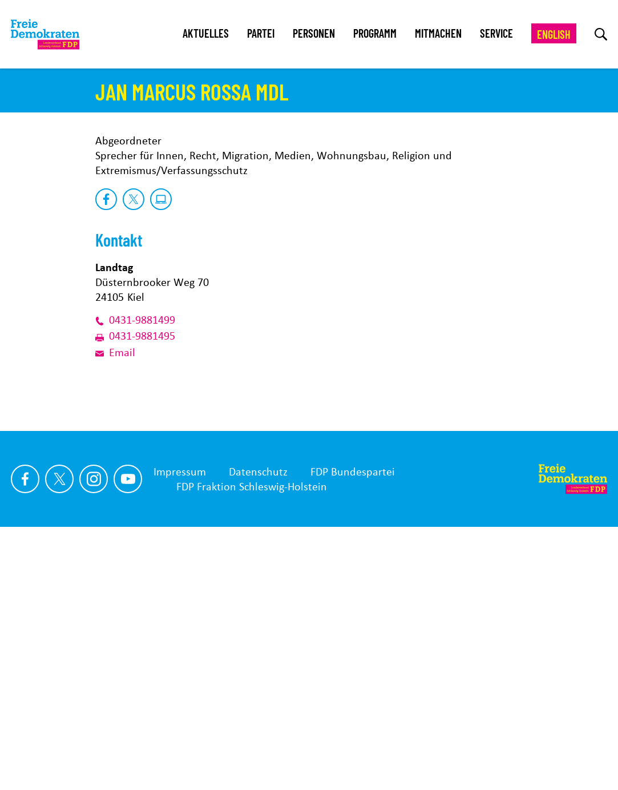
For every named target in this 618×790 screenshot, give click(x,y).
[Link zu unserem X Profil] (59, 736)
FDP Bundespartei (352, 729)
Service (496, 33)
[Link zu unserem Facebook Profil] (25, 736)
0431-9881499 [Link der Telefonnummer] (142, 577)
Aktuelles (206, 33)
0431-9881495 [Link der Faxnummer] (142, 593)
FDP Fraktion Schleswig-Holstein (251, 743)
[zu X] (133, 456)
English (554, 34)
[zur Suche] (601, 34)
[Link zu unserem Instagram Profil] (93, 736)
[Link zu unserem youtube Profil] (128, 736)
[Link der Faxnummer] (102, 593)
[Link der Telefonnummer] (102, 577)
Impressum (180, 729)
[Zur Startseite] (573, 736)
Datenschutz (258, 729)
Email (122, 609)
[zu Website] (161, 456)
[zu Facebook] (106, 456)
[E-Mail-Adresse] (102, 609)
